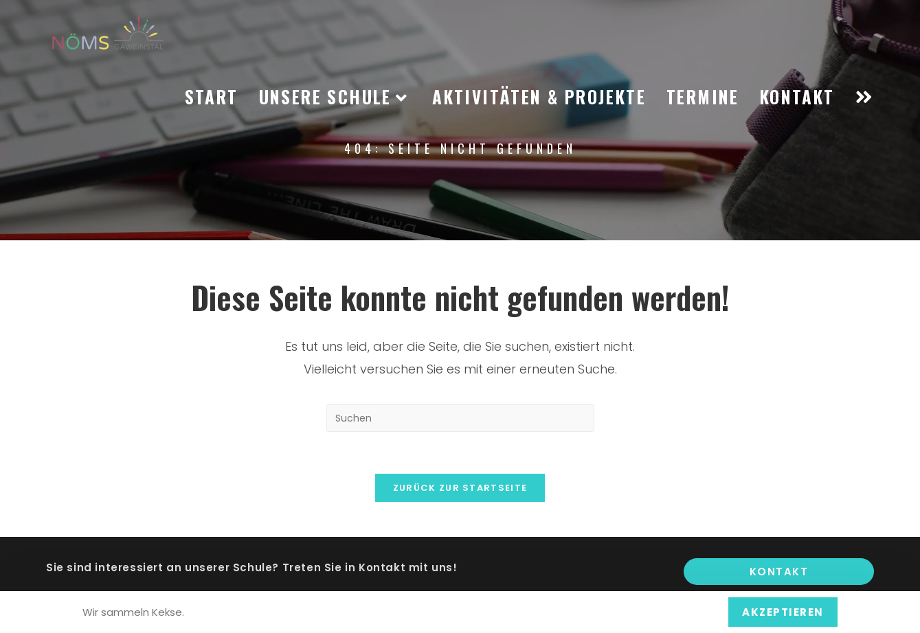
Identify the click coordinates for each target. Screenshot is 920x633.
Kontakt (779, 571)
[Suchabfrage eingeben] (460, 418)
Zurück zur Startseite (460, 487)
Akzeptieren (783, 612)
